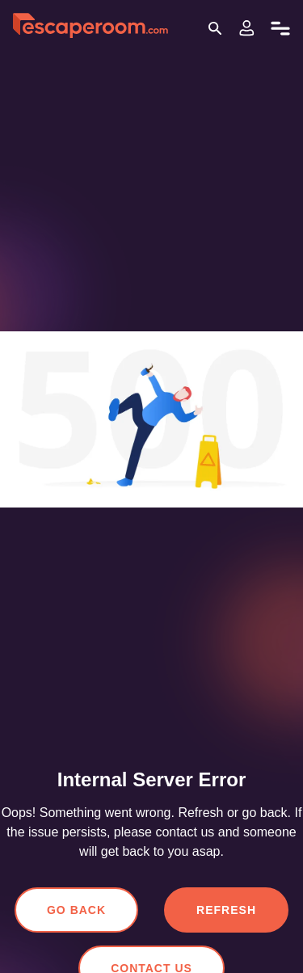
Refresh (226, 910)
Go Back (79, 910)
